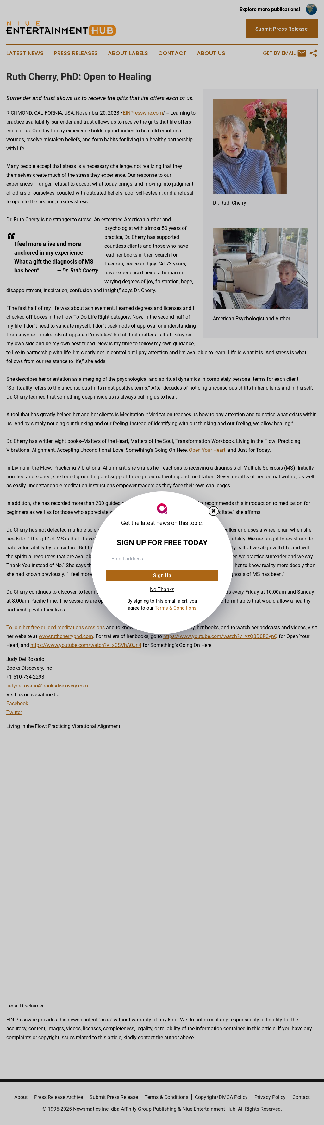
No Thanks (162, 589)
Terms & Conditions (175, 608)
